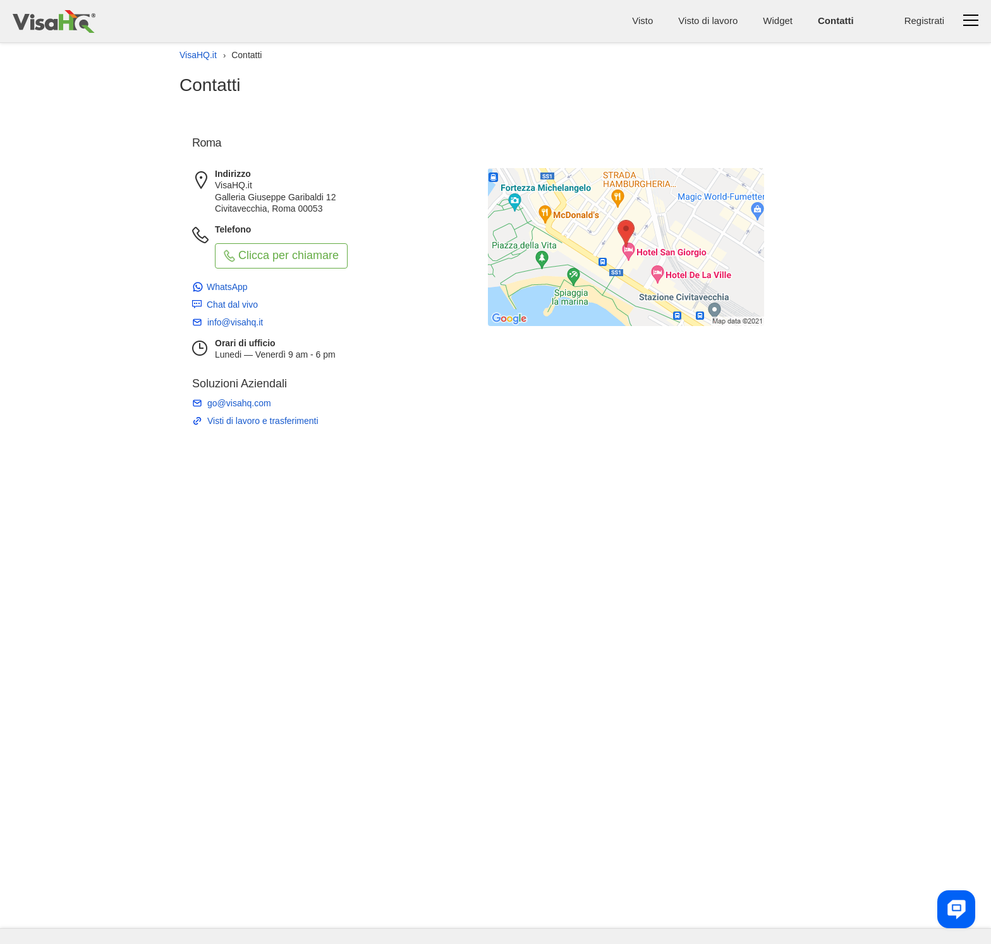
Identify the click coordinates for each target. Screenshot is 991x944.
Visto (642, 20)
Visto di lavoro (708, 20)
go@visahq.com (239, 403)
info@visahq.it (235, 322)
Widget (778, 20)
